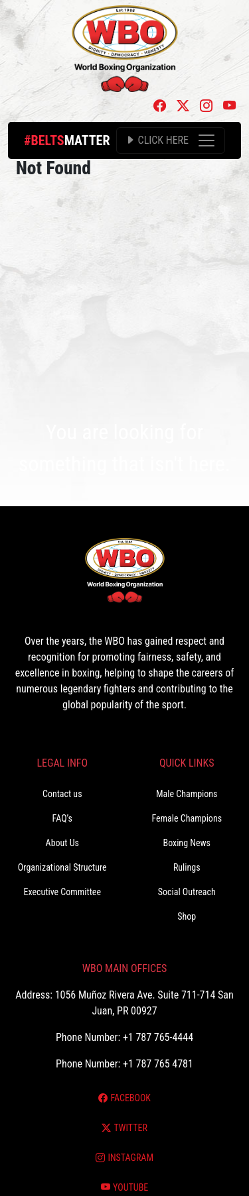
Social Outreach (187, 892)
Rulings (187, 867)
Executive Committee (62, 892)
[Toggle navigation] (170, 140)
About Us (62, 843)
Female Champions (186, 818)
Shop (186, 916)
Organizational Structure (62, 867)
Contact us (62, 793)
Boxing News (186, 843)
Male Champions (187, 793)
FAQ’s (62, 818)
